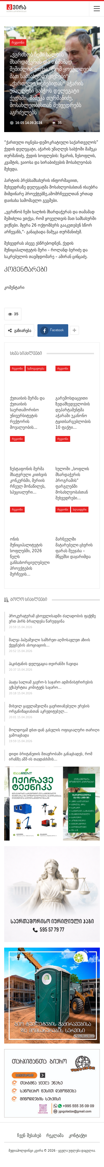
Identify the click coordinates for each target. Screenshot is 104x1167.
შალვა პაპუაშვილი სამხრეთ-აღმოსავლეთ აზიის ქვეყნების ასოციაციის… (49, 643)
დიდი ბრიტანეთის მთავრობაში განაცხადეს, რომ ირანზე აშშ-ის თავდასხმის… (50, 757)
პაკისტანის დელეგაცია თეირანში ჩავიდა (43, 664)
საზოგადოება (35, 368)
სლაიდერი (80, 509)
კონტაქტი (78, 1135)
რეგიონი (18, 42)
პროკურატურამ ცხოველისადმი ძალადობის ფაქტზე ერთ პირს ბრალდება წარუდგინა (52, 619)
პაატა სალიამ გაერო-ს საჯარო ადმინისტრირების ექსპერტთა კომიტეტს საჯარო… (51, 686)
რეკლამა (55, 1135)
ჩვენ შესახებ (29, 1135)
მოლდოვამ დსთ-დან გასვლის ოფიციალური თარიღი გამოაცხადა (54, 733)
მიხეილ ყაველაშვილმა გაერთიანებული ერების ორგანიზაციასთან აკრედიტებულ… (49, 709)
